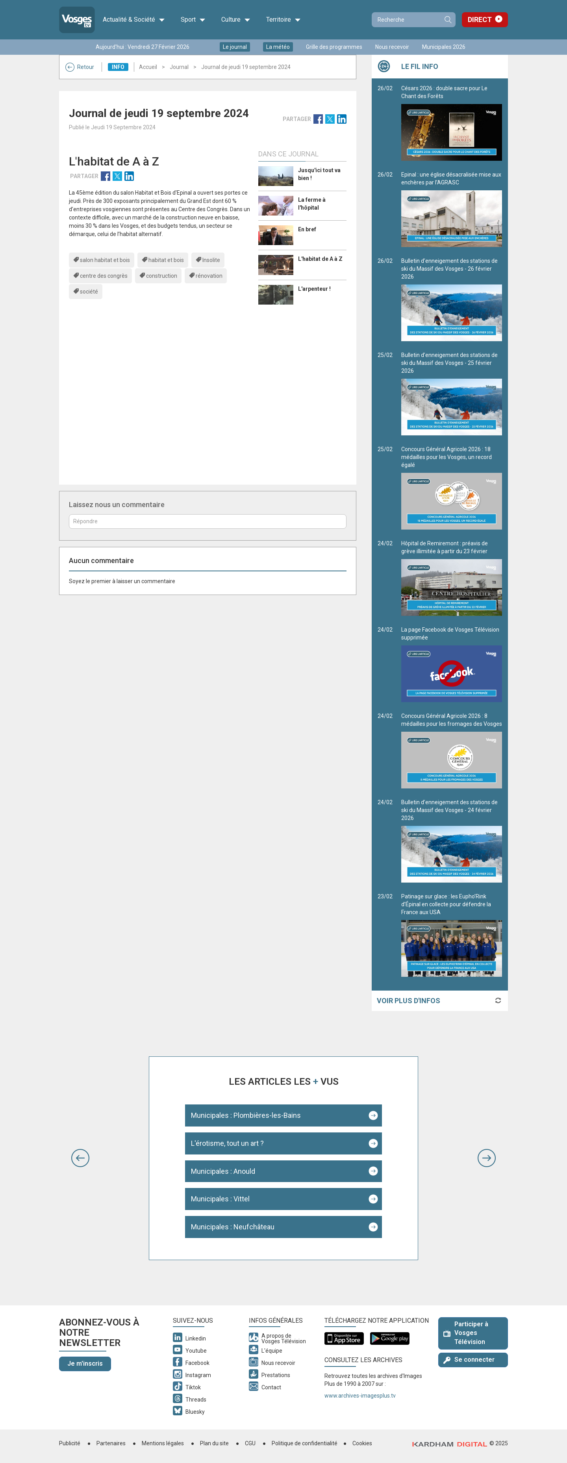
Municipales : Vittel (220, 1199)
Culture (235, 19)
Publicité (69, 1443)
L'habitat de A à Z (320, 259)
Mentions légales (163, 1443)
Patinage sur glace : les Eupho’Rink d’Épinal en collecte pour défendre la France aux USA (451, 935)
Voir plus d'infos (408, 1000)
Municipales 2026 (443, 47)
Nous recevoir (392, 47)
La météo (278, 47)
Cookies (362, 1443)
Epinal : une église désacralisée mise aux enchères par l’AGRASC (451, 209)
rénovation (209, 276)
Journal (179, 67)
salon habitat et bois (105, 260)
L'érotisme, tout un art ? (227, 1143)
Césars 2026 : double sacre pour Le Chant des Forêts (451, 123)
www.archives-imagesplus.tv (360, 1395)
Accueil (148, 67)
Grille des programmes (334, 47)
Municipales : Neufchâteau (232, 1227)
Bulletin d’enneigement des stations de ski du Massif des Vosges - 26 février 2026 (451, 299)
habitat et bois (166, 260)
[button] (80, 1158)
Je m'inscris (85, 1363)
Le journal (235, 47)
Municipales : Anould (223, 1171)
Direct (480, 19)
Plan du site (214, 1443)
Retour (79, 67)
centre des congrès (104, 276)
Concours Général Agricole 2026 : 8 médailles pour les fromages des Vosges (451, 750)
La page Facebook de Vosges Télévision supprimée (451, 664)
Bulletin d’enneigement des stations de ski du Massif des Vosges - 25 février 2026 (451, 393)
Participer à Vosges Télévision (465, 1333)
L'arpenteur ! (314, 289)
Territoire (283, 19)
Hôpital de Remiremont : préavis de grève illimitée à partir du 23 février (451, 578)
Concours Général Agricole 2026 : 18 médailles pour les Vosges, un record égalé (451, 488)
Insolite (211, 260)
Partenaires (111, 1443)
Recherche (447, 19)
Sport (193, 19)
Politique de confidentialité (304, 1443)
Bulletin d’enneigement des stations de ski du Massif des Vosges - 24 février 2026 (451, 841)
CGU (250, 1443)
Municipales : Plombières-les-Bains (246, 1115)
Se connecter (469, 1359)
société (89, 291)
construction (161, 276)
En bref (307, 229)
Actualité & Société (134, 19)
